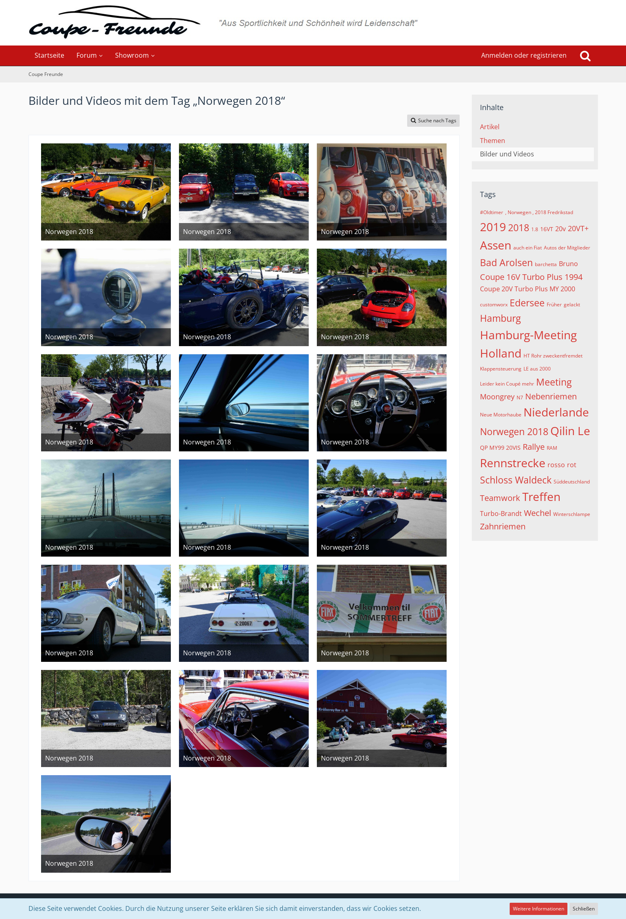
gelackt (572, 304)
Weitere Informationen (538, 908)
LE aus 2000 (537, 368)
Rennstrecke (512, 462)
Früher (554, 304)
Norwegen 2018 (514, 431)
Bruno (568, 263)
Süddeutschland (572, 481)
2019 (493, 226)
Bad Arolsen (506, 262)
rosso (556, 464)
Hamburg (500, 318)
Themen (492, 140)
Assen (495, 245)
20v (560, 228)
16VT (546, 229)
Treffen (541, 496)
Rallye (534, 446)
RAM (552, 447)
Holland (500, 353)
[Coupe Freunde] (313, 23)
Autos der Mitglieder (567, 247)
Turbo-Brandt (501, 513)
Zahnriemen (503, 526)
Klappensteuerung (500, 368)
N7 (520, 397)
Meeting (553, 381)
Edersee (527, 302)
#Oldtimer (491, 212)
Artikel (489, 126)
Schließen (584, 908)
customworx (494, 304)
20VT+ (578, 228)
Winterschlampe (571, 514)
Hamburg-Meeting (528, 334)
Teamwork (500, 497)
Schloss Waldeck (516, 479)
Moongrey (497, 396)
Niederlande (556, 412)
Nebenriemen (551, 396)
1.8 (534, 229)
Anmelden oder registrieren (524, 55)
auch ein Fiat (527, 247)
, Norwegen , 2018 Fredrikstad (539, 212)
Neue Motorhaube (500, 414)
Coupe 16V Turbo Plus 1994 (531, 276)
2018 (518, 227)
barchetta (546, 264)
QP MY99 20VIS (500, 447)
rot (571, 464)
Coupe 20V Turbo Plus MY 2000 (527, 288)
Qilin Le (570, 430)
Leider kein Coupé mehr (507, 383)
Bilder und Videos (507, 154)
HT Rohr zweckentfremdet (552, 355)
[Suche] (585, 56)
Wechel (537, 512)
